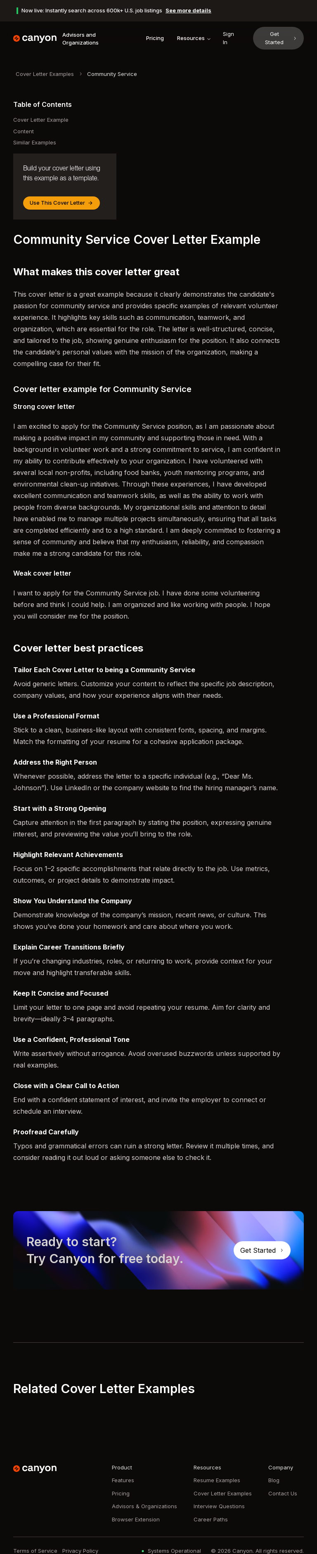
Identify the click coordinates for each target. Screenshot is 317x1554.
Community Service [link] (112, 74)
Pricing (155, 38)
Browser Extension (136, 1519)
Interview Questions (219, 1506)
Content (23, 131)
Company (280, 1467)
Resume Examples (217, 1480)
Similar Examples (34, 142)
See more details (188, 10)
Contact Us (282, 1493)
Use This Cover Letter (61, 202)
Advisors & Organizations (144, 1506)
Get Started (281, 38)
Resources (194, 38)
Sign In (228, 38)
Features (123, 1480)
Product (122, 1467)
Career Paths (211, 1519)
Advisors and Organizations (80, 38)
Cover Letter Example (41, 119)
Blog (273, 1480)
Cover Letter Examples (45, 74)
